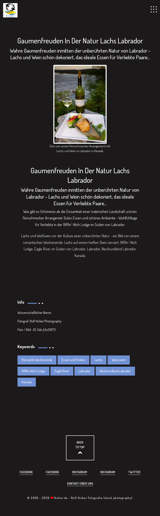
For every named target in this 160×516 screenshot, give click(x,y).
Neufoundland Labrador (115, 371)
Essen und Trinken (73, 360)
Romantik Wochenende (37, 360)
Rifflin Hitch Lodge (33, 371)
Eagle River (62, 371)
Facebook (26, 472)
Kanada (27, 382)
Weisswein (119, 360)
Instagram (79, 472)
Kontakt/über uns (80, 483)
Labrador (84, 371)
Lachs (98, 360)
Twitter (134, 472)
